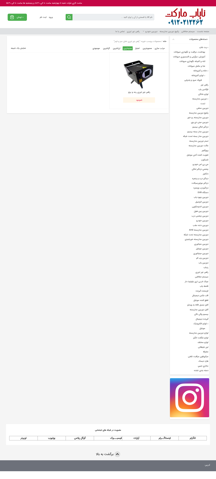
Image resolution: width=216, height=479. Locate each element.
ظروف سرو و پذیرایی (193, 80)
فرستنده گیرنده (202, 291)
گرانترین (106, 48)
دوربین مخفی (202, 108)
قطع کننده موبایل (200, 300)
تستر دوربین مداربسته (198, 141)
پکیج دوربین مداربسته (169, 31)
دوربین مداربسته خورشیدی (196, 239)
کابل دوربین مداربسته (199, 309)
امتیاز (137, 48)
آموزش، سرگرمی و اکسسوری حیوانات (189, 56)
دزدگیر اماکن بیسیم (200, 127)
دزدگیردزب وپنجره (200, 188)
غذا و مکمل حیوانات (196, 66)
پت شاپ (203, 47)
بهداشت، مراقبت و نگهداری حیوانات (189, 52)
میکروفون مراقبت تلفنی (198, 356)
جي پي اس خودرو (200, 164)
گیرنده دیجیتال (202, 319)
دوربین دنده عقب (200, 225)
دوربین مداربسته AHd (198, 230)
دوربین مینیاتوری (200, 253)
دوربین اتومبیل (201, 202)
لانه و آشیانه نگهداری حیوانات (192, 61)
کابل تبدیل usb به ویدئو (197, 305)
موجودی (96, 48)
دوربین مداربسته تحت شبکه (196, 234)
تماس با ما (120, 31)
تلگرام (193, 438)
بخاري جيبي (203, 366)
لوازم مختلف (203, 342)
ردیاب (206, 267)
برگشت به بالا (108, 454)
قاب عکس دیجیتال (200, 295)
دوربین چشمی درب (200, 216)
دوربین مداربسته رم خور (197, 117)
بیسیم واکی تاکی (201, 314)
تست (202, 103)
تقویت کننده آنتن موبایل (197, 155)
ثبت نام (43, 17)
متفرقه (205, 351)
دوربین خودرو (151, 31)
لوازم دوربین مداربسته (198, 333)
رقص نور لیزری (133, 31)
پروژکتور (205, 150)
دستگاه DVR (203, 192)
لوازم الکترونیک (200, 323)
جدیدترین (127, 48)
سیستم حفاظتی (188, 31)
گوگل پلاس (80, 438)
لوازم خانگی (203, 94)
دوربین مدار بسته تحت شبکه (195, 136)
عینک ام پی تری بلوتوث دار (196, 281)
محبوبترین (147, 48)
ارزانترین (116, 48)
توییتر (23, 438)
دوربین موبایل (202, 248)
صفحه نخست (203, 31)
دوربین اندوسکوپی (200, 206)
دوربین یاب (203, 263)
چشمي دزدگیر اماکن (200, 169)
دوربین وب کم (202, 258)
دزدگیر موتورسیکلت (199, 183)
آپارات (136, 438)
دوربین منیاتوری (201, 244)
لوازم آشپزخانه (197, 75)
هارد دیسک (203, 361)
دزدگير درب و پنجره (200, 178)
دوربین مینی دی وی (199, 122)
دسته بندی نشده (201, 370)
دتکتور (205, 173)
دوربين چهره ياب (201, 197)
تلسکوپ (204, 159)
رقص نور (204, 85)
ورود (51, 17)
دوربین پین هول (201, 211)
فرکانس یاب (203, 89)
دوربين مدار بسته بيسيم (197, 131)
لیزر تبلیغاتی (203, 347)
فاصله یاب (204, 286)
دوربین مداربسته (199, 98)
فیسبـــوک (116, 438)
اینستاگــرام (165, 438)
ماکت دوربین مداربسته (198, 145)
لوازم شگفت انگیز (200, 337)
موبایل (202, 328)
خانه (164, 41)
